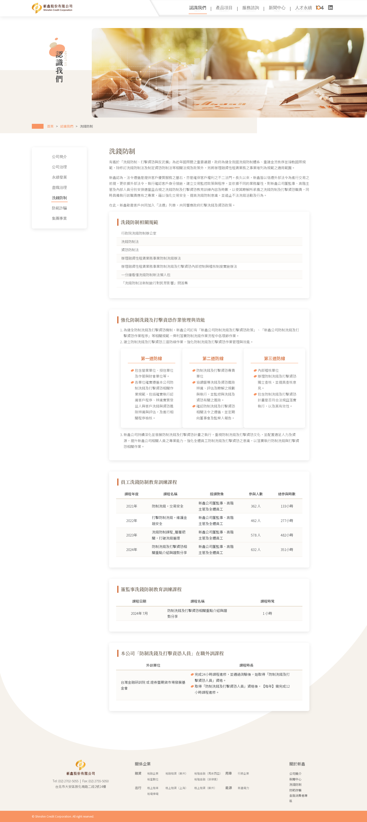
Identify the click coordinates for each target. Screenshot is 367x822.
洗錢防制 (37, 198)
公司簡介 (37, 157)
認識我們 (198, 8)
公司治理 (37, 167)
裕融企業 (152, 773)
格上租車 (152, 788)
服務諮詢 (251, 8)
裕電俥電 (152, 794)
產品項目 (224, 8)
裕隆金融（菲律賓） (207, 779)
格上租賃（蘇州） (205, 788)
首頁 (50, 126)
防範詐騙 (37, 208)
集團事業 (37, 219)
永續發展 (37, 177)
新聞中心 (277, 8)
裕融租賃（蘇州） (176, 773)
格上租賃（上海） (176, 788)
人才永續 (303, 8)
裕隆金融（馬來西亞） (208, 773)
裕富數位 (152, 779)
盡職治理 (37, 188)
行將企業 (243, 773)
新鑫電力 (243, 788)
